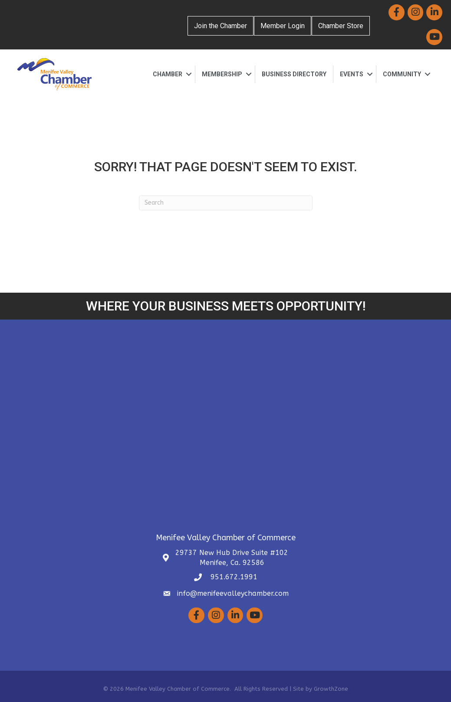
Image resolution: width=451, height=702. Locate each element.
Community (402, 74)
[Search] (226, 203)
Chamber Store (340, 26)
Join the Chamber (220, 26)
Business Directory (294, 74)
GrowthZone (331, 689)
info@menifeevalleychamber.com (233, 593)
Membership (222, 74)
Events (351, 74)
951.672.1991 (232, 577)
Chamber (167, 74)
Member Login (282, 26)
